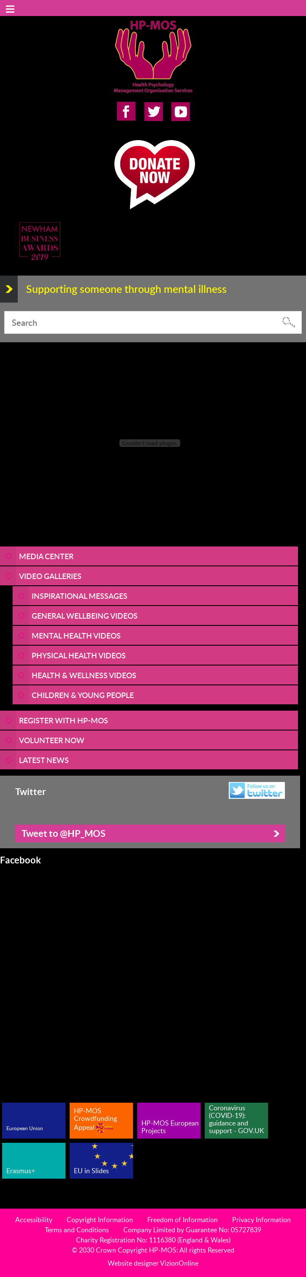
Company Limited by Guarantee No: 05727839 (192, 1229)
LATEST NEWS (44, 760)
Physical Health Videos (79, 655)
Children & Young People (83, 695)
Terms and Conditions (77, 1229)
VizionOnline (179, 1263)
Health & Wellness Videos (84, 675)
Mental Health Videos (76, 635)
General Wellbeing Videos (85, 615)
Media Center (46, 556)
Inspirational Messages (79, 595)
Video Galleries (50, 576)
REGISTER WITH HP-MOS (63, 720)
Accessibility (33, 1219)
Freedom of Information (182, 1219)
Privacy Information (261, 1219)
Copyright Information (100, 1219)
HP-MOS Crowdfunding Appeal (95, 1119)
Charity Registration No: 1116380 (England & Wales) (153, 1240)
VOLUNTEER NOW (51, 740)
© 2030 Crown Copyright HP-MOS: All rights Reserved (153, 1250)
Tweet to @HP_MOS (64, 833)
